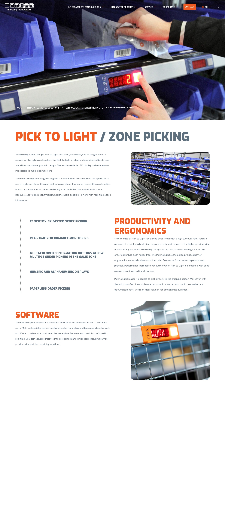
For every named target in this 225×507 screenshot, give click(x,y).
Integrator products (123, 7)
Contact (189, 7)
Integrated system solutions (84, 7)
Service (149, 7)
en (206, 7)
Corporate (169, 7)
